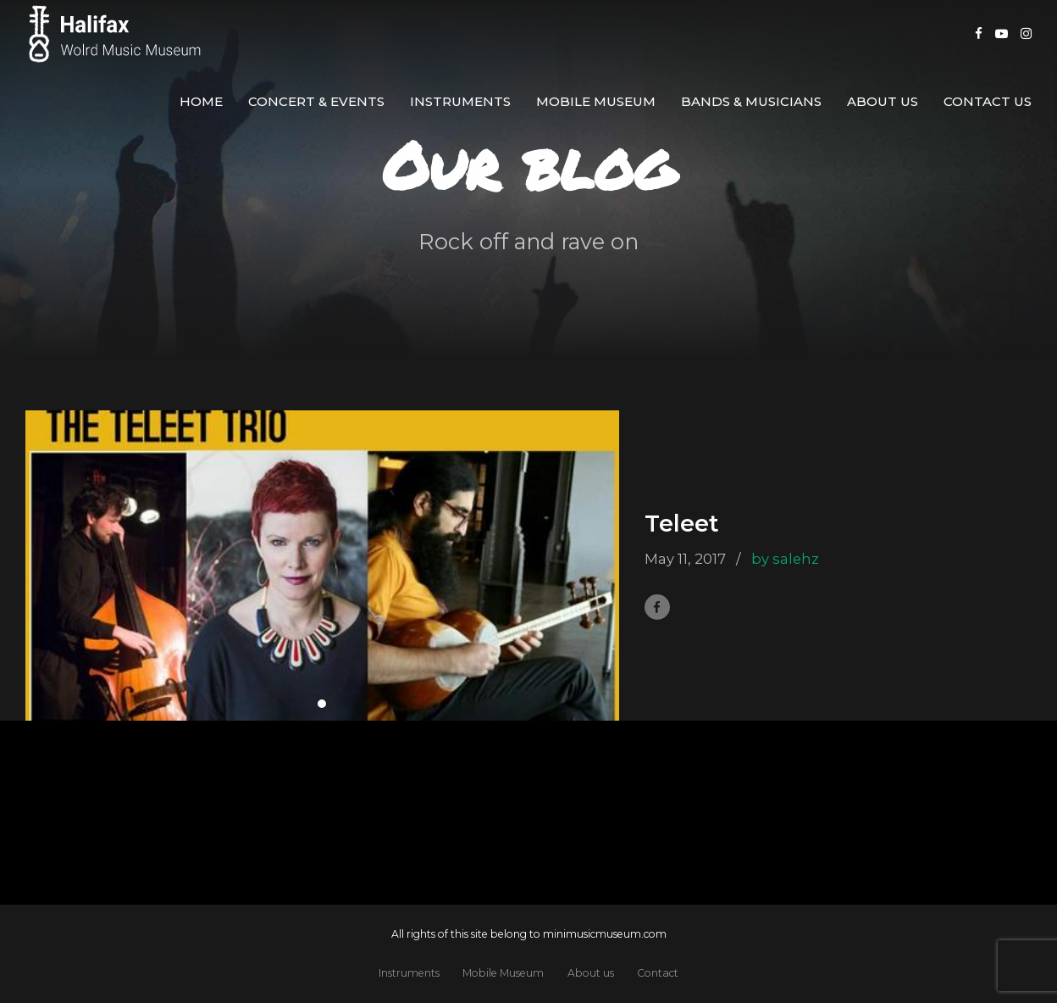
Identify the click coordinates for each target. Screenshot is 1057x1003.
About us (882, 101)
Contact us (988, 101)
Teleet (682, 524)
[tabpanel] (322, 565)
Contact (657, 973)
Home (201, 101)
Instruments (460, 101)
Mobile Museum (596, 101)
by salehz (785, 558)
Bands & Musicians (751, 101)
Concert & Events (316, 101)
